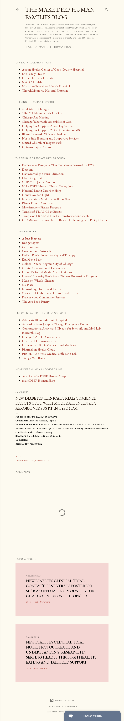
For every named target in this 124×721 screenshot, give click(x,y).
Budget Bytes (30, 242)
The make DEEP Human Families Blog (60, 13)
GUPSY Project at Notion (38, 182)
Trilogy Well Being (33, 358)
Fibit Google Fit (32, 178)
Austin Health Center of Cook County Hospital (53, 69)
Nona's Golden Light (35, 195)
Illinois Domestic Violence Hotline (44, 134)
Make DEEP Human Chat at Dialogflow (47, 186)
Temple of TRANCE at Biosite (42, 211)
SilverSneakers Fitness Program (41, 207)
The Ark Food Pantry (36, 301)
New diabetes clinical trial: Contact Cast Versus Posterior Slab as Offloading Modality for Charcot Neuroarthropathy (60, 588)
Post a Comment (42, 602)
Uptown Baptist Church (37, 147)
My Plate (27, 285)
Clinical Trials (28, 460)
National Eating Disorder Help (41, 190)
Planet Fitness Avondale (37, 203)
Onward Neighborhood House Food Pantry (50, 293)
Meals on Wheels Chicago (38, 280)
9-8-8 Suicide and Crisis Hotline (42, 113)
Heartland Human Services (39, 341)
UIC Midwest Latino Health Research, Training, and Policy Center (64, 220)
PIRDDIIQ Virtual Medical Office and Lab (49, 354)
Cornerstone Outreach (36, 251)
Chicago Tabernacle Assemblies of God (47, 121)
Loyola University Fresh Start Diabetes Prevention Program (59, 276)
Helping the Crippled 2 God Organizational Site (52, 130)
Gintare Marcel (71, 706)
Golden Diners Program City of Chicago (47, 264)
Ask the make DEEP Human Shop (44, 376)
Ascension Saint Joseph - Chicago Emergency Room (55, 324)
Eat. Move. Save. (32, 259)
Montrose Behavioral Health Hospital (46, 86)
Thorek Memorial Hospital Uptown (45, 90)
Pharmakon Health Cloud (38, 349)
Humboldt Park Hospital (38, 78)
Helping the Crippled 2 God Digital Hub (48, 126)
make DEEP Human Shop (38, 380)
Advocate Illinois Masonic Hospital (44, 320)
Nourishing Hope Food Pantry (41, 289)
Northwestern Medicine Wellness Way (46, 199)
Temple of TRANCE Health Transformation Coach (55, 216)
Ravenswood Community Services (43, 297)
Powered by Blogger (62, 700)
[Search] (106, 9)
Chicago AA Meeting (35, 117)
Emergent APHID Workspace (41, 337)
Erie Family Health (33, 74)
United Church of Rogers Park (42, 142)
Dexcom (27, 169)
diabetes (39, 460)
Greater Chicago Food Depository (43, 268)
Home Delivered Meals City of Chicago (47, 272)
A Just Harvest (31, 238)
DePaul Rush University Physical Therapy (48, 255)
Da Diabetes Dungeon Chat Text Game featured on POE (58, 165)
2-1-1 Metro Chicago (35, 109)
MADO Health (32, 82)
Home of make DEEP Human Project (50, 46)
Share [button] (18, 456)
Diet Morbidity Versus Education (43, 174)
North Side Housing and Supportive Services (50, 138)
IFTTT (46, 460)
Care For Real (30, 247)
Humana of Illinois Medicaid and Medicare (49, 345)
